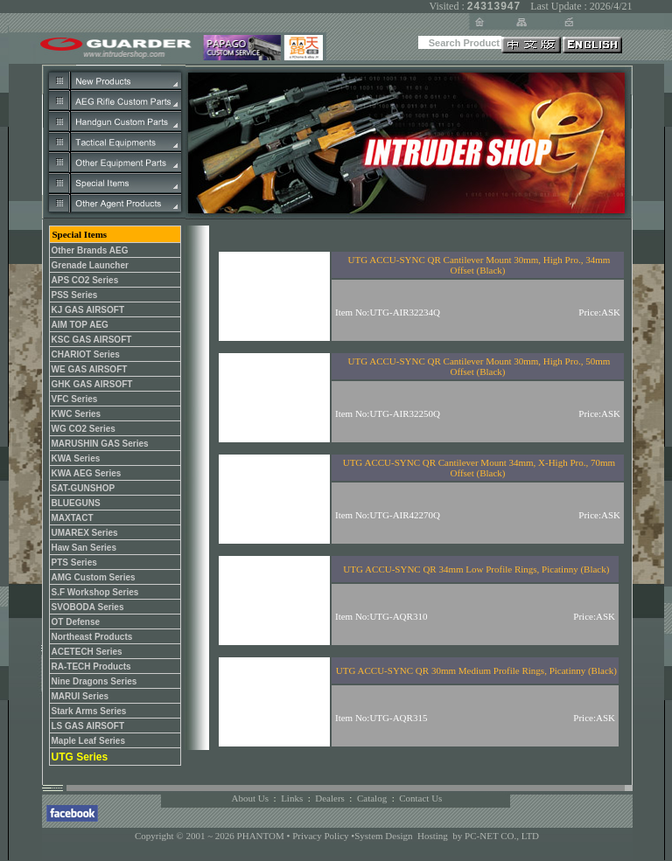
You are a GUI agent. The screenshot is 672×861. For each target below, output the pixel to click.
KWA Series (76, 458)
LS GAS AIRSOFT (88, 726)
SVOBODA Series (88, 607)
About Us (250, 798)
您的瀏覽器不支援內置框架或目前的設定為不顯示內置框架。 (405, 488)
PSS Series (75, 295)
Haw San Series (84, 547)
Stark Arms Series (89, 711)
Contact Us (420, 798)
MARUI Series (80, 696)
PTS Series (74, 562)
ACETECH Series (87, 651)
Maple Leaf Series (88, 741)
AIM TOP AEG (80, 325)
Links (292, 798)
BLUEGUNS (76, 503)
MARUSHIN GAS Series (100, 443)
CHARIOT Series (86, 354)
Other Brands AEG (90, 250)
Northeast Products (92, 637)
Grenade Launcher (90, 265)
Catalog (372, 798)
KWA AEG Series (87, 473)
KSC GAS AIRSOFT (92, 339)
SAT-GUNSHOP (84, 488)
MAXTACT (73, 518)
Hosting (432, 835)
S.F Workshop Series (95, 592)
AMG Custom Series (94, 577)
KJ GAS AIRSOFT (88, 310)
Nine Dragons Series (94, 681)
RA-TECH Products (91, 666)
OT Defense (76, 622)
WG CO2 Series (84, 429)
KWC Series (77, 414)
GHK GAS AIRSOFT (92, 384)
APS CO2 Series (85, 280)
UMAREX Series (85, 533)
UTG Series (80, 757)
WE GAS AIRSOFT (90, 369)
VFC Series (75, 399)
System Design (383, 835)
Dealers (330, 798)
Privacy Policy (321, 835)
